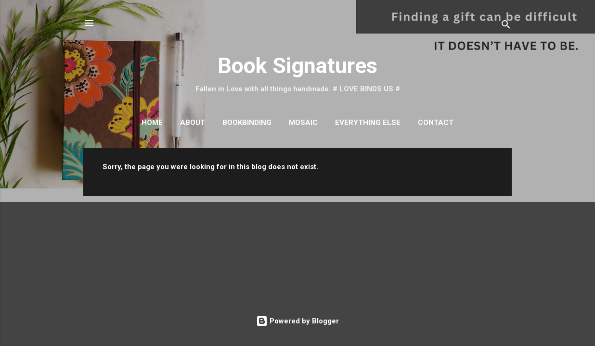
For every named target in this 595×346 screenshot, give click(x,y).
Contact (435, 122)
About (192, 122)
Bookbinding (247, 122)
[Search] (506, 26)
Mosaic (303, 122)
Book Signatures (297, 65)
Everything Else (368, 122)
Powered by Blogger (297, 321)
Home (152, 122)
